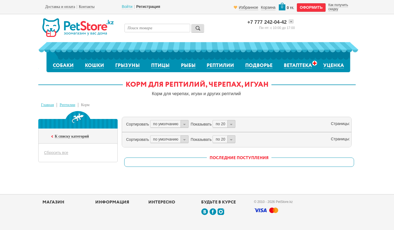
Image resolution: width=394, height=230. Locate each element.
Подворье (259, 65)
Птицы (160, 65)
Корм (85, 105)
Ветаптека (298, 65)
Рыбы (188, 65)
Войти (127, 6)
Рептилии (220, 65)
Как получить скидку (338, 7)
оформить (311, 7)
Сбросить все (56, 152)
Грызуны (127, 65)
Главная (47, 105)
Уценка (333, 65)
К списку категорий (72, 136)
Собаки (63, 65)
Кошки (94, 65)
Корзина (268, 7)
